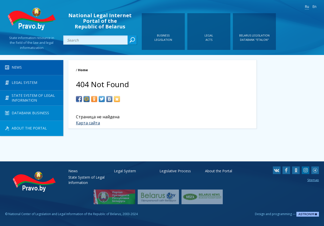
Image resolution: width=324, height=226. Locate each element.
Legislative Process (175, 170)
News (73, 170)
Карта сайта (88, 123)
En (314, 6)
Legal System (125, 170)
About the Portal (218, 170)
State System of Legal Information (86, 177)
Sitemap (313, 180)
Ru (307, 6)
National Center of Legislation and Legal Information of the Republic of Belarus (64, 214)
